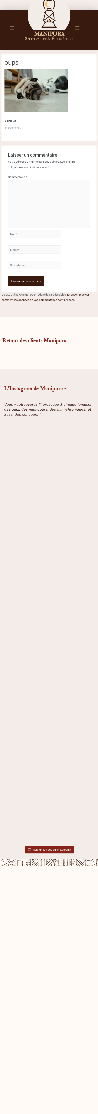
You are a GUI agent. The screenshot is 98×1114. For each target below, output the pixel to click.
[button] (12, 27)
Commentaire (17, 177)
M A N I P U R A (49, 34)
